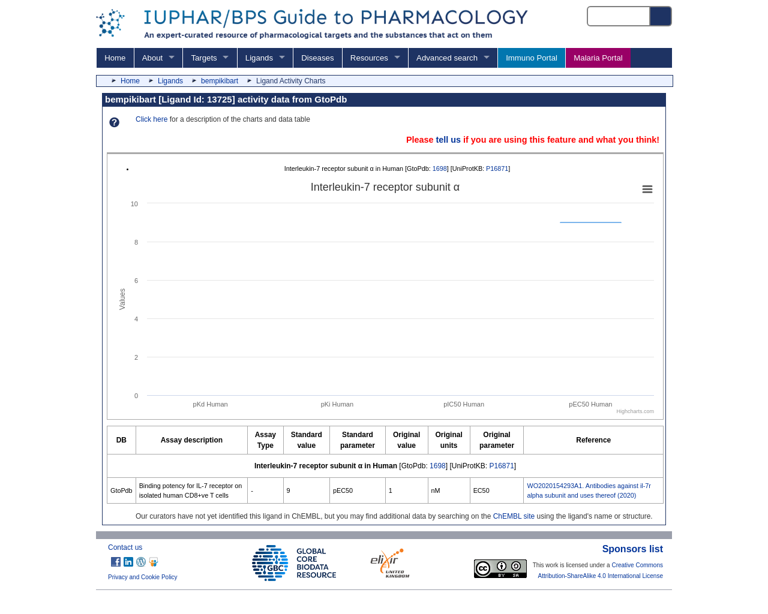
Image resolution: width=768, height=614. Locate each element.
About (152, 57)
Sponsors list (632, 549)
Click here (151, 119)
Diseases (317, 57)
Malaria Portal (598, 57)
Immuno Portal (531, 57)
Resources (369, 57)
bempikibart (219, 81)
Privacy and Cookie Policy (143, 577)
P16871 (497, 168)
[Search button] (661, 16)
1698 (440, 168)
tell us (448, 140)
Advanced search (447, 57)
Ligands (259, 57)
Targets (204, 57)
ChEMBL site (514, 516)
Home (114, 57)
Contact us (125, 547)
